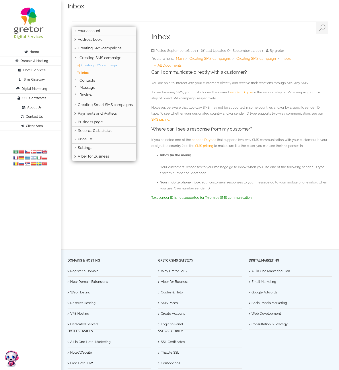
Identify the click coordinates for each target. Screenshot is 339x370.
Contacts (87, 80)
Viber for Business (93, 156)
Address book (90, 39)
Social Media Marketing (269, 303)
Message (87, 87)
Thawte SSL (170, 353)
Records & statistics (94, 130)
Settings (85, 147)
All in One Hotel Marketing (90, 342)
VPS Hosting (79, 314)
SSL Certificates (173, 342)
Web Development (266, 314)
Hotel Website (81, 353)
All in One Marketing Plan (270, 271)
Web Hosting (80, 292)
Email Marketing (263, 282)
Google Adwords (264, 292)
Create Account (173, 314)
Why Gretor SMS (174, 271)
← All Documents (167, 65)
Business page (90, 122)
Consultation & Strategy (269, 324)
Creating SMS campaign (100, 58)
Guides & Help (172, 292)
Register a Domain (84, 271)
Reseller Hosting (82, 303)
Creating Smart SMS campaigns (105, 104)
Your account (89, 31)
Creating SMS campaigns (99, 48)
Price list (85, 139)
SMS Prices (169, 303)
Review (86, 95)
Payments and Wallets (97, 113)
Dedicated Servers (84, 324)
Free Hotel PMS (82, 363)
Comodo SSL (171, 363)
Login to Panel (172, 324)
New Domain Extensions (89, 282)
